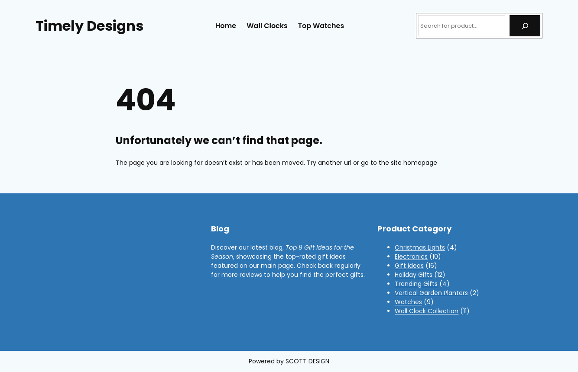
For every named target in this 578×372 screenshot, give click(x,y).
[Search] (525, 25)
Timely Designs (89, 25)
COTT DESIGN (309, 361)
